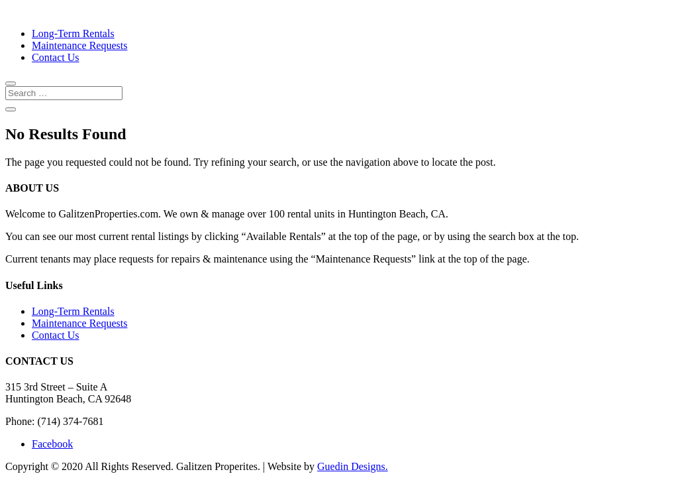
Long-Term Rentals (73, 33)
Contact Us (55, 57)
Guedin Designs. (352, 466)
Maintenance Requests (79, 45)
